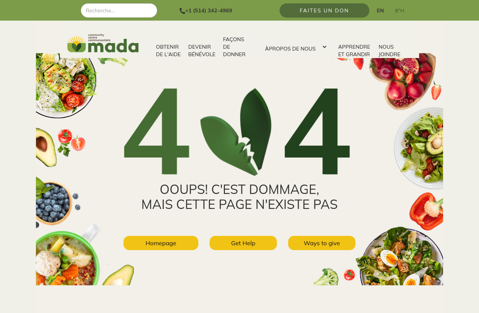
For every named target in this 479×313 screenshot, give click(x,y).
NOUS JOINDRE (389, 50)
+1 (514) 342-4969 (208, 10)
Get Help (243, 243)
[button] (294, 47)
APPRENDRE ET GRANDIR (354, 50)
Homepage (161, 243)
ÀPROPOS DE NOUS (290, 48)
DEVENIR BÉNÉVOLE (202, 50)
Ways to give (322, 243)
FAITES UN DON (324, 10)
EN (380, 10)
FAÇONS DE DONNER (234, 47)
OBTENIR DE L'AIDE (168, 50)
